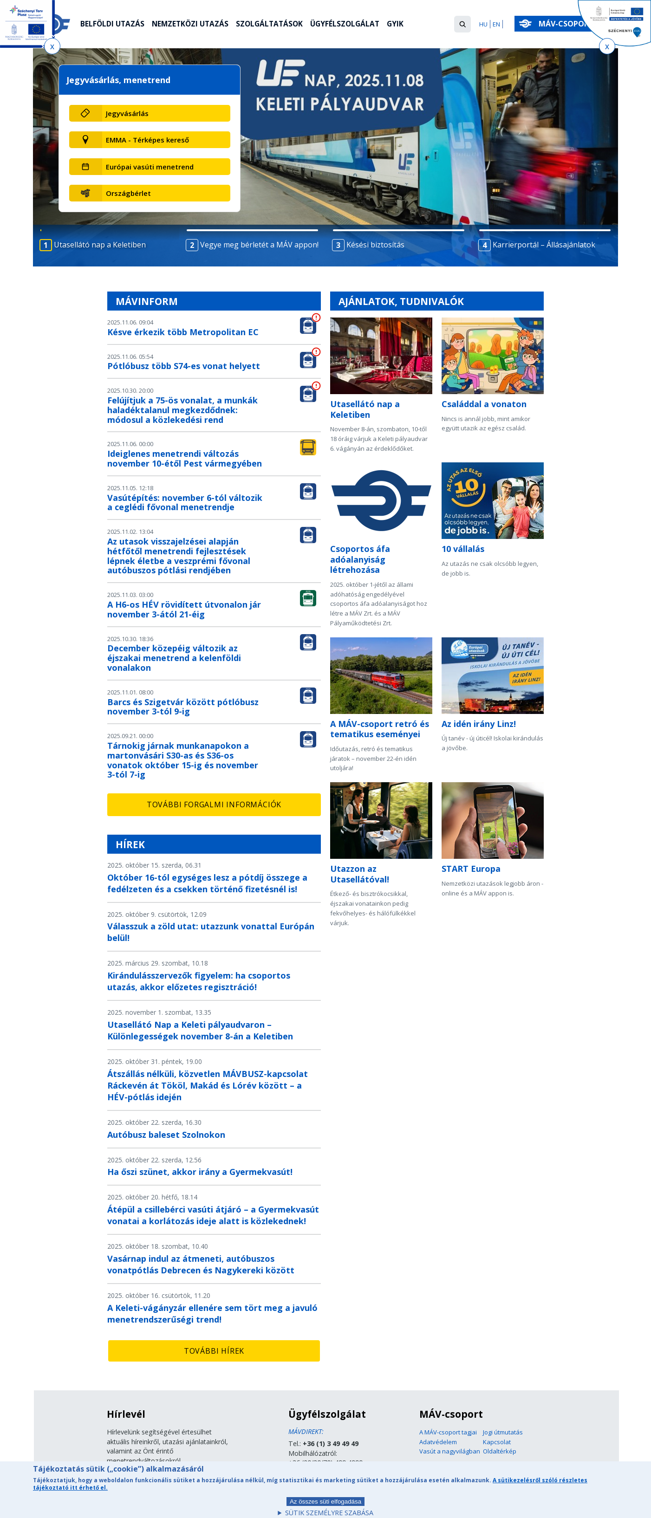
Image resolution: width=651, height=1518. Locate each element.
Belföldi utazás (113, 24)
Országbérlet (128, 193)
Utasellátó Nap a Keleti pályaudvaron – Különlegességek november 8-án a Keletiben (200, 1030)
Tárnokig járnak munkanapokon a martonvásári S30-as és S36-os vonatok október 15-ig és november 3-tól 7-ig (182, 760)
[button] (462, 24)
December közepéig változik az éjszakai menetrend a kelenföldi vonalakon (174, 657)
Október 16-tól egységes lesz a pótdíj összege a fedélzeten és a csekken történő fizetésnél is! (207, 883)
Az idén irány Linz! (479, 723)
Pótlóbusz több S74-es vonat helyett (183, 365)
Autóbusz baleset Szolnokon (166, 1134)
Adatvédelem (438, 1442)
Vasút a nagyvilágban (449, 1451)
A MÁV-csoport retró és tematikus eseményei (379, 729)
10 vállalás (463, 548)
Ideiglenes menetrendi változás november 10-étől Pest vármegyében (184, 458)
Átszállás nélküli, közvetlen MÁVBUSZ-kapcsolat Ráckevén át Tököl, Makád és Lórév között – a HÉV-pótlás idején (207, 1085)
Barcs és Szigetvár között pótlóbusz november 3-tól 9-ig (183, 706)
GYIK (404, 24)
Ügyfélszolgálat (352, 24)
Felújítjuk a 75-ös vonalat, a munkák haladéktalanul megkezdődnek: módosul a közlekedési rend (182, 410)
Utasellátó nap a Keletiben (365, 409)
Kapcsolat (497, 1442)
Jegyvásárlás (127, 113)
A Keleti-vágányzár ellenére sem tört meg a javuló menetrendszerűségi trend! (212, 1313)
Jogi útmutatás (503, 1432)
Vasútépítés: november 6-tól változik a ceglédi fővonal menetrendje (184, 502)
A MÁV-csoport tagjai (448, 1432)
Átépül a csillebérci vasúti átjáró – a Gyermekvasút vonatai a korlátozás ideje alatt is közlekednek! (213, 1215)
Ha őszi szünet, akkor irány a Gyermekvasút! (200, 1171)
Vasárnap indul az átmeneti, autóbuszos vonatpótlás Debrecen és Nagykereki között (200, 1264)
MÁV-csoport (568, 24)
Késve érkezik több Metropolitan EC (183, 331)
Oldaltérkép (499, 1451)
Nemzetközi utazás (193, 24)
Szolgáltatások (274, 24)
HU (483, 24)
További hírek (214, 1351)
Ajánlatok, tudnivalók (401, 301)
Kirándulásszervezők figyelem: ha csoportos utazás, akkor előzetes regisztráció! (198, 981)
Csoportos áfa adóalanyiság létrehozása (360, 559)
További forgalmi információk (214, 804)
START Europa (471, 868)
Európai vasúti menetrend (150, 166)
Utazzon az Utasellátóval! (359, 874)
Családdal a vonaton (484, 403)
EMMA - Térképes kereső (147, 139)
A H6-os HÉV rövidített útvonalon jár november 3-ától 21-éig (184, 609)
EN (496, 24)
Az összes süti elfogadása (325, 1505)
